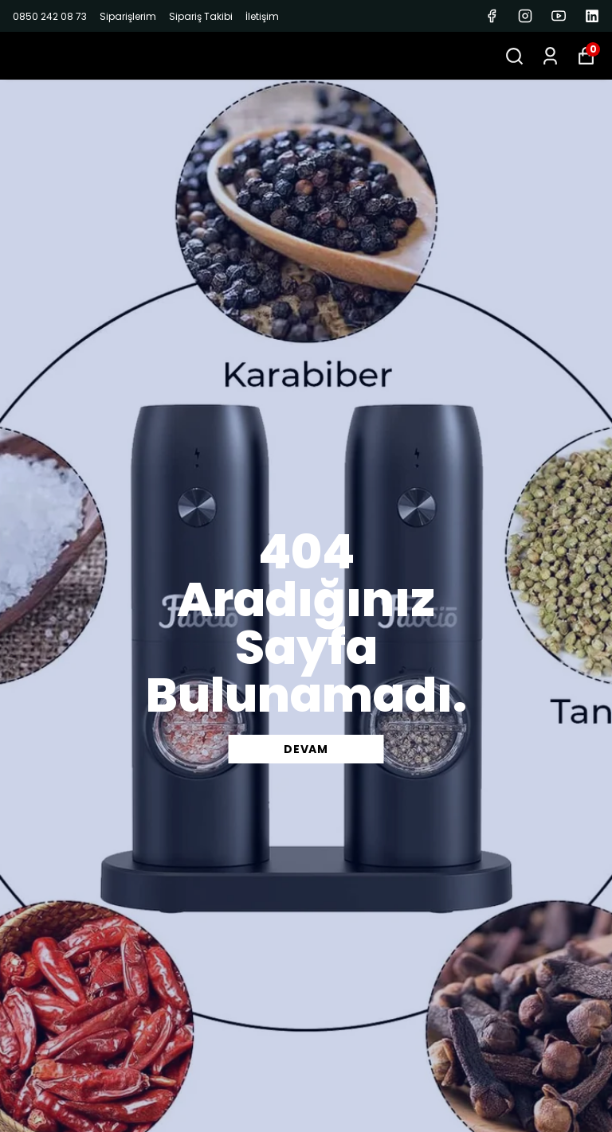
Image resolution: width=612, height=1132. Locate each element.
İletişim (262, 16)
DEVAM (306, 749)
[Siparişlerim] (550, 56)
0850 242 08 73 (50, 16)
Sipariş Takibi (201, 16)
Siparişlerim (128, 16)
